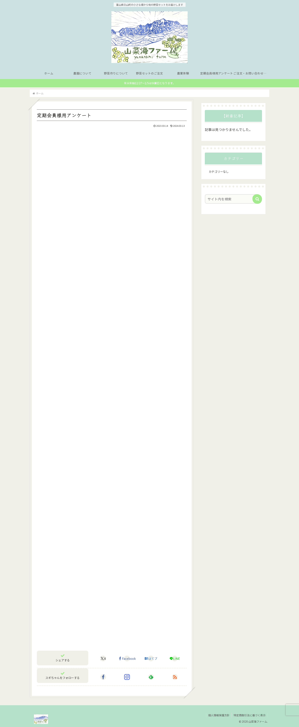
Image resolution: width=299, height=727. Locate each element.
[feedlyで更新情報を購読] (151, 677)
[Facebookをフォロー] (103, 677)
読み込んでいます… (98, 385)
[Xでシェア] (103, 658)
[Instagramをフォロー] (127, 677)
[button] (257, 199)
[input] (231, 199)
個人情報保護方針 (219, 715)
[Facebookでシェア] (127, 658)
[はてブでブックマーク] (150, 658)
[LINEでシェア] (174, 658)
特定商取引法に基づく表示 (250, 715)
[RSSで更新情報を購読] (175, 677)
